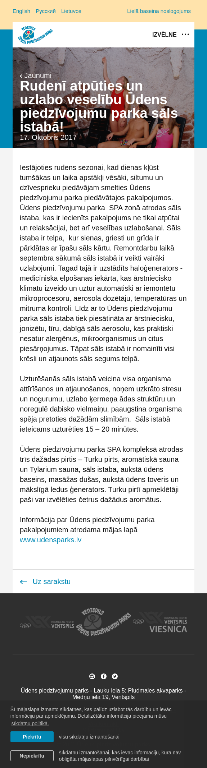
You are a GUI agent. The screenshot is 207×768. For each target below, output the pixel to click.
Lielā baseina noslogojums (159, 11)
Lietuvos (71, 11)
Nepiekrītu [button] (32, 756)
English (21, 11)
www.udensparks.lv (50, 540)
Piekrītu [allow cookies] (32, 737)
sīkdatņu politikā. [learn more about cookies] (30, 723)
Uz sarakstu (45, 581)
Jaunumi (35, 75)
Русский (46, 11)
